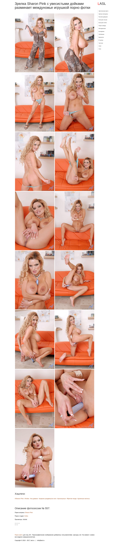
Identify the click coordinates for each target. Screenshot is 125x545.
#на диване (34, 498)
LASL (102, 3)
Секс (100, 49)
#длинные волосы (83, 498)
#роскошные (61, 498)
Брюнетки (101, 37)
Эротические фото (103, 11)
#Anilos (26, 498)
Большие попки (103, 22)
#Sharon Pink (19, 498)
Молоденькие (102, 28)
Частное (101, 43)
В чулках (101, 40)
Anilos (26, 516)
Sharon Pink (29, 512)
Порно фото (19, 535)
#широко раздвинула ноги (47, 498)
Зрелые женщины (103, 14)
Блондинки (101, 31)
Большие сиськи (103, 19)
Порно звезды (102, 25)
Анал (100, 46)
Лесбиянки (101, 34)
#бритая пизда (72, 498)
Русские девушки (103, 16)
